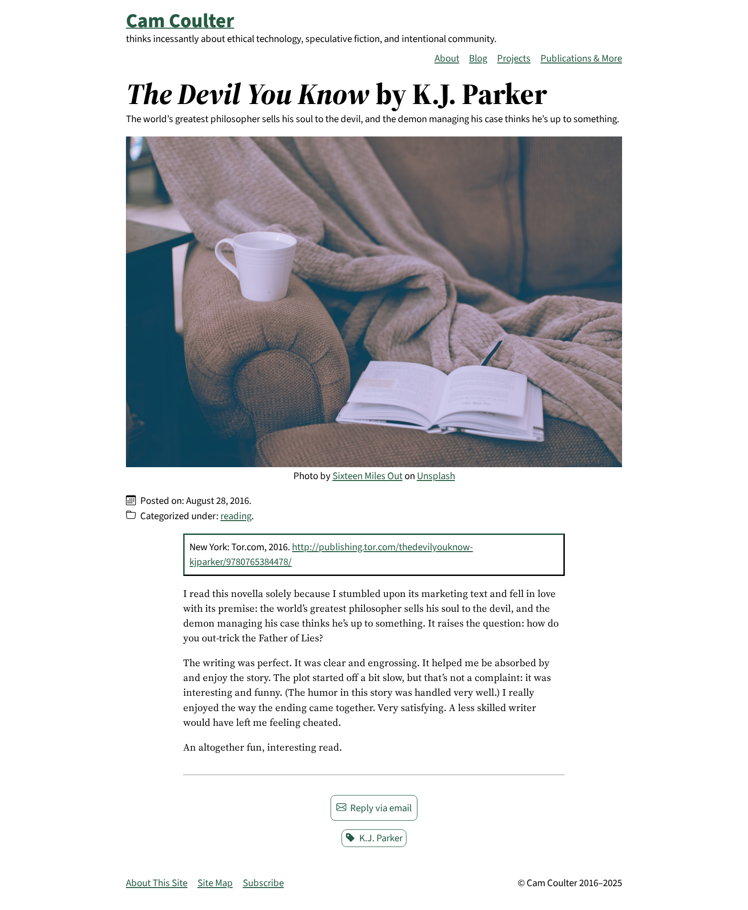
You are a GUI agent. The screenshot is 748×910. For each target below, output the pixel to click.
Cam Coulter (180, 21)
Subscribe (263, 883)
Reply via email (374, 808)
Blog (478, 58)
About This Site (156, 883)
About (447, 58)
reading (235, 516)
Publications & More (581, 58)
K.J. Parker (374, 838)
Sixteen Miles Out (367, 476)
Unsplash (436, 476)
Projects (513, 58)
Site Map (215, 883)
